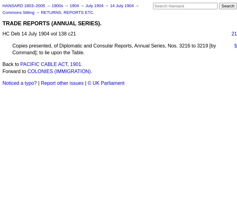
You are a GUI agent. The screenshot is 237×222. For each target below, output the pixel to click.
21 (234, 33)
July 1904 (95, 5)
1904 (75, 5)
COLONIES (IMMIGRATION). (59, 71)
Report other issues (62, 83)
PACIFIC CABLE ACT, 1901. (51, 64)
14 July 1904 (122, 5)
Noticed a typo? (19, 83)
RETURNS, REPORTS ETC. (67, 12)
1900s (58, 5)
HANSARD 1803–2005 (23, 5)
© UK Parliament (106, 83)
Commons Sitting (18, 12)
